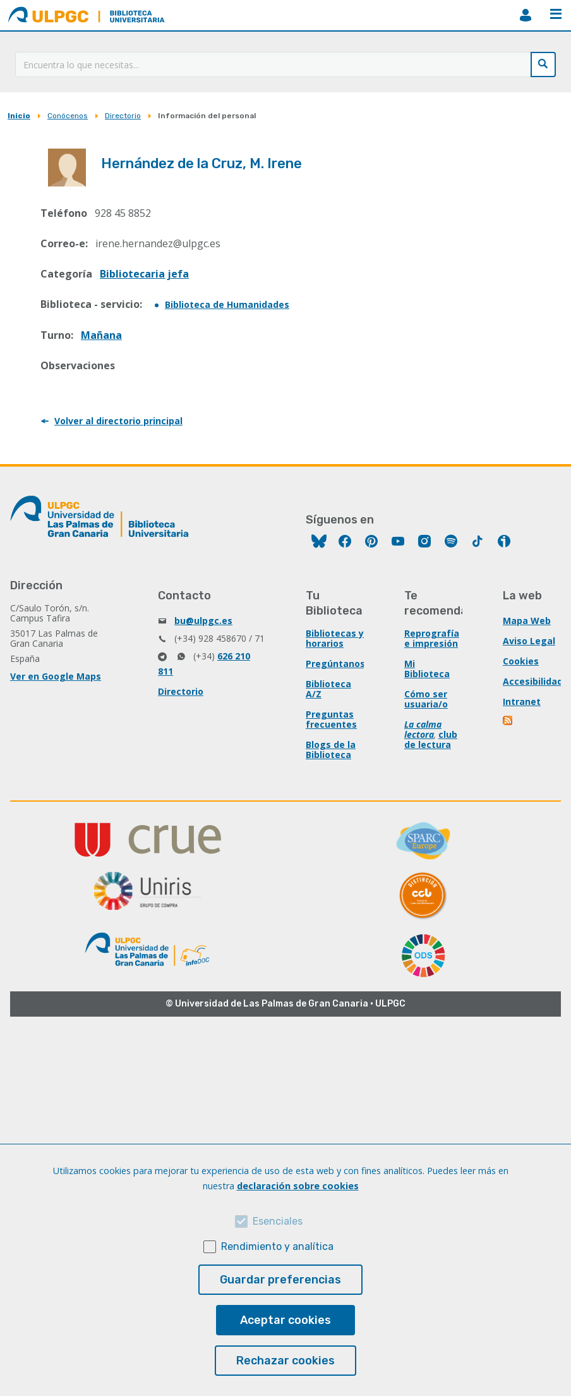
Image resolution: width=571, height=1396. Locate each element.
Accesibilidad (533, 681)
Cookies (521, 661)
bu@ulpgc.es (203, 621)
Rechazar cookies (285, 1361)
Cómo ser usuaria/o (426, 699)
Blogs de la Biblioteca (331, 749)
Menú (555, 13)
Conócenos (67, 115)
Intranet (522, 701)
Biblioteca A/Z (328, 689)
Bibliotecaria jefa (144, 274)
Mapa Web (527, 621)
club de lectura (430, 739)
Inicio (19, 115)
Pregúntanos (335, 664)
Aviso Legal (529, 641)
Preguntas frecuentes (331, 719)
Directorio (123, 115)
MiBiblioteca (525, 15)
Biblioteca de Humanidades (227, 304)
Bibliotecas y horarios (335, 638)
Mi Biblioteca (427, 669)
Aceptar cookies (285, 1320)
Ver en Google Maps (55, 676)
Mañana (101, 335)
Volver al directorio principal (118, 421)
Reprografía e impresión (431, 638)
